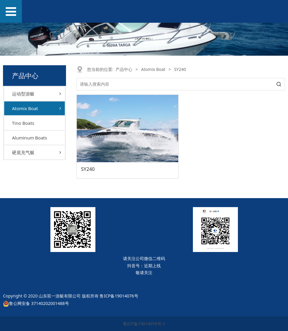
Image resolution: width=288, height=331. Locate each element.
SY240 (88, 169)
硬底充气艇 (23, 152)
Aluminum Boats (29, 138)
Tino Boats (23, 123)
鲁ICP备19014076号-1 (144, 324)
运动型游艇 (23, 94)
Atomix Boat (25, 108)
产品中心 (124, 69)
